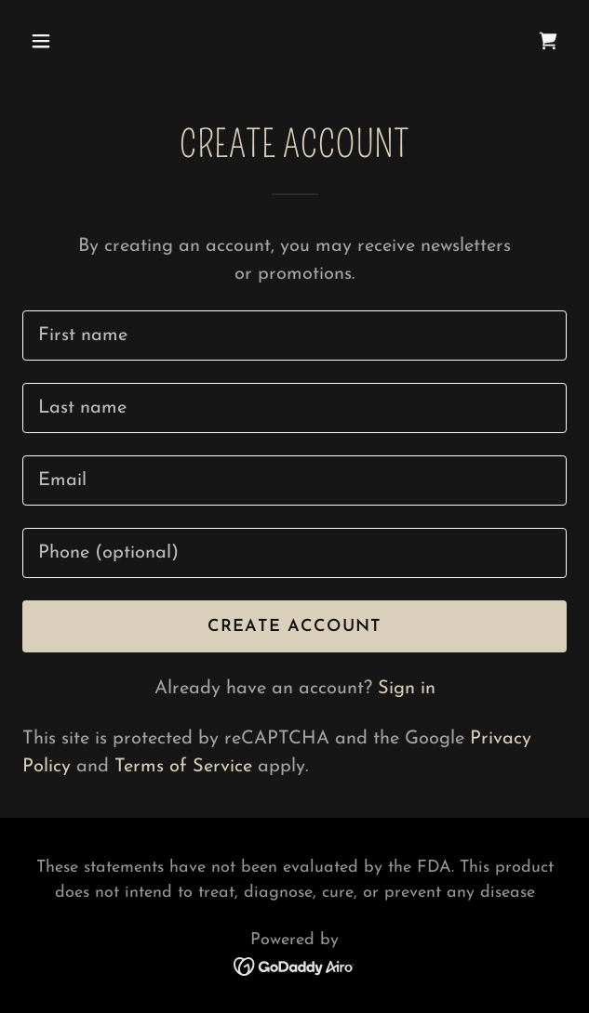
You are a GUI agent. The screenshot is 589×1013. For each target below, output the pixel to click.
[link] (548, 40)
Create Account (294, 627)
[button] (84, 40)
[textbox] (294, 335)
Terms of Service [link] (183, 766)
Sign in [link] (406, 688)
